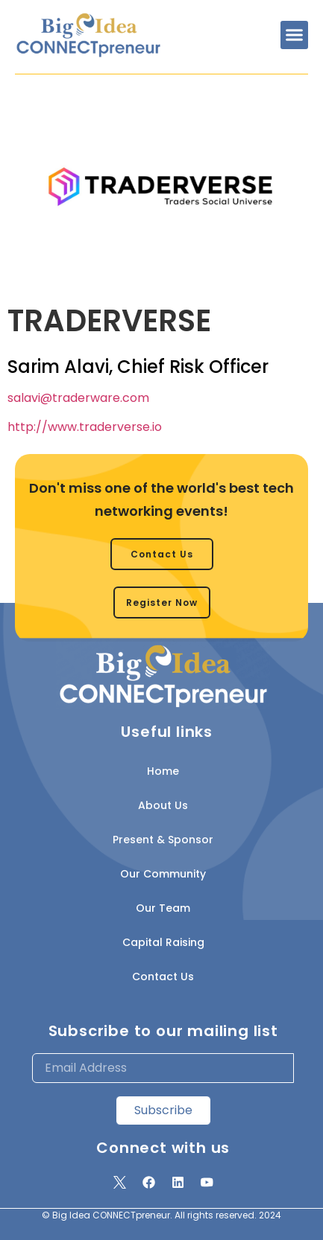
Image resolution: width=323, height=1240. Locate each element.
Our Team (163, 908)
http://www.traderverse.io (84, 426)
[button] (294, 35)
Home (163, 771)
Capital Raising (163, 942)
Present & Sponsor (163, 839)
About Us (163, 805)
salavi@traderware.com (78, 397)
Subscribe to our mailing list (163, 1030)
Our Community (163, 873)
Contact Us (163, 976)
